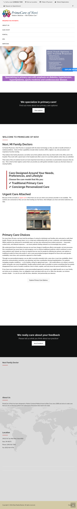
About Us (5, 25)
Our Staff (6, 30)
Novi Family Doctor (18, 505)
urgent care (22, 197)
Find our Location (31, 2)
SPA (3, 39)
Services (5, 43)
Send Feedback (38, 343)
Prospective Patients (10, 20)
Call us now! (14, 2)
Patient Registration (62, 2)
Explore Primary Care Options (38, 280)
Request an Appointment (12, 6)
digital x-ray (52, 150)
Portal (5, 34)
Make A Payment (46, 2)
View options (38, 110)
